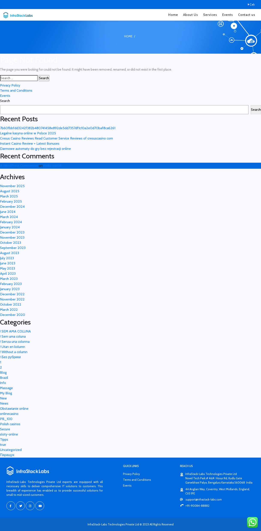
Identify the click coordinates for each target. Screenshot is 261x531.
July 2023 (7, 258)
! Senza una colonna (15, 342)
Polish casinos (10, 424)
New (3, 398)
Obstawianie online (14, 409)
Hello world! (52, 166)
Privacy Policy (10, 85)
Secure (5, 429)
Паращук (7, 455)
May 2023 (7, 268)
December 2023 (12, 232)
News (4, 403)
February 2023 (11, 284)
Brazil (4, 378)
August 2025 (9, 191)
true (3, 445)
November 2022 (12, 299)
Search (5, 101)
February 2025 (11, 201)
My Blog (6, 393)
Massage (6, 388)
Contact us (246, 15)
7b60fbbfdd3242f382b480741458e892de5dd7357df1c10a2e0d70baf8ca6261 (57, 128)
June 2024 (7, 212)
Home (173, 15)
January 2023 (10, 289)
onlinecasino (9, 414)
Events (227, 15)
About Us (190, 15)
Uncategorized (11, 450)
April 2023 (8, 274)
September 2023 (13, 248)
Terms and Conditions (16, 90)
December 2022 (12, 294)
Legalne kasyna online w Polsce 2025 (28, 133)
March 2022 (9, 310)
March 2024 (9, 217)
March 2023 (9, 279)
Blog (3, 372)
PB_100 (6, 419)
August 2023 (9, 253)
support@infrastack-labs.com (201, 499)
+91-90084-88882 (194, 505)
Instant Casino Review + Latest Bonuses (29, 143)
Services (210, 15)
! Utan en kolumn (12, 347)
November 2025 (12, 186)
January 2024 (10, 227)
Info (3, 383)
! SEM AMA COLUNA (15, 331)
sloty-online (9, 434)
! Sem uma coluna (13, 336)
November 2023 (12, 237)
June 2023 (7, 263)
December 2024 (12, 207)
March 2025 (9, 196)
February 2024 (11, 222)
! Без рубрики (10, 357)
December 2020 (12, 315)
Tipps (4, 439)
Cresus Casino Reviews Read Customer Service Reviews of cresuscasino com (56, 138)
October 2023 (10, 243)
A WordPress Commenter (19, 166)
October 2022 (10, 304)
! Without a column (13, 352)
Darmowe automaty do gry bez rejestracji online (35, 149)
